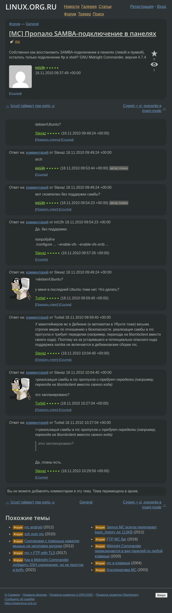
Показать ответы (47, 139)
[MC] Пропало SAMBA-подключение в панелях (82, 33)
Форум (70, 14)
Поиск (98, 14)
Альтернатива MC (121, 570)
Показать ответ (46, 209)
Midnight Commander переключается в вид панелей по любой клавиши (128, 551)
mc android (33, 527)
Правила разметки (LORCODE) (71, 594)
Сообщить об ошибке (20, 599)
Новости (71, 6)
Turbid (40, 298)
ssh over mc (34, 534)
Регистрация (142, 6)
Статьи (104, 6)
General (32, 24)
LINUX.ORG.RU (31, 7)
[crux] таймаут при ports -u (32, 106)
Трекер (84, 14)
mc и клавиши (118, 563)
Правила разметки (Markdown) (117, 594)
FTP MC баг (116, 539)
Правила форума (35, 594)
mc (17, 42)
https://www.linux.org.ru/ (21, 603)
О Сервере (12, 594)
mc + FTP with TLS (39, 553)
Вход (161, 6)
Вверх (161, 595)
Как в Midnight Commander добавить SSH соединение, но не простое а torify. (48, 565)
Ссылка (15, 93)
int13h (40, 68)
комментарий (37, 152)
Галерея (89, 6)
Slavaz (40, 133)
